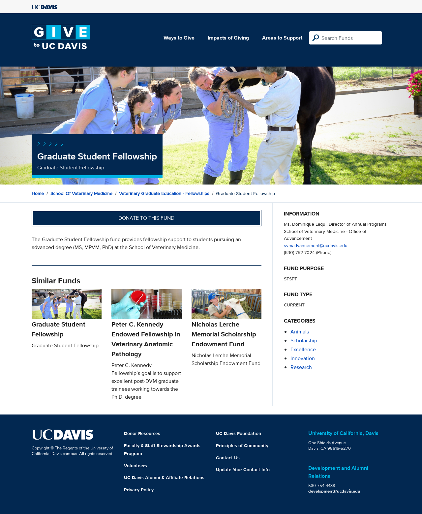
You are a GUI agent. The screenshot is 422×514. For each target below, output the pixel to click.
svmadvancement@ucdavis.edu (315, 245)
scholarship (303, 340)
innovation (302, 358)
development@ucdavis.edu (334, 491)
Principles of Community (242, 445)
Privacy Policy (139, 489)
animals (299, 331)
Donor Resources (142, 433)
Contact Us (228, 457)
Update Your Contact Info (243, 469)
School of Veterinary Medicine (81, 193)
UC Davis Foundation (238, 433)
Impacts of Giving (228, 38)
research (301, 367)
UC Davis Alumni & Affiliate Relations (164, 477)
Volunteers (135, 465)
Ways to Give (179, 38)
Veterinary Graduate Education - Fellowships (164, 193)
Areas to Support (282, 38)
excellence (303, 349)
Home (38, 193)
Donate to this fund (146, 218)
